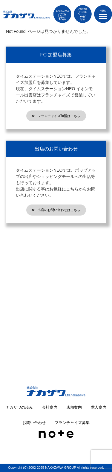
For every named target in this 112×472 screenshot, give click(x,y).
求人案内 (98, 407)
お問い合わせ (34, 422)
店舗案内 (74, 407)
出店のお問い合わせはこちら (56, 210)
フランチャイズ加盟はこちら (56, 116)
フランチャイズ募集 (72, 422)
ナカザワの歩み (19, 407)
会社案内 (49, 407)
